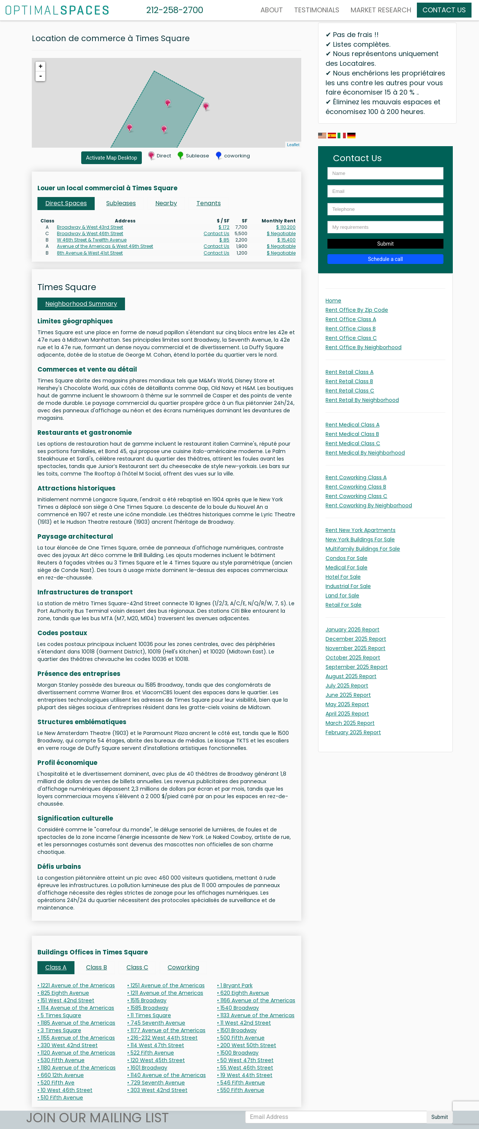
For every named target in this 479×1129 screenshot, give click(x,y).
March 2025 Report (350, 723)
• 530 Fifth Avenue (61, 1060)
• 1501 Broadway (237, 1030)
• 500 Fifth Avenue (241, 1038)
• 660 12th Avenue (60, 1075)
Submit (385, 244)
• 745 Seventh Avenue (156, 1023)
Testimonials (316, 10)
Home (333, 300)
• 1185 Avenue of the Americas (76, 1023)
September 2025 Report (357, 667)
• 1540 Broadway (238, 1008)
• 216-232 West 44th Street (162, 1038)
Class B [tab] (96, 967)
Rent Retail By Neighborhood (362, 400)
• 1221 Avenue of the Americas (76, 985)
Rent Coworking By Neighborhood (369, 505)
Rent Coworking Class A (356, 477)
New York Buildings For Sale (360, 539)
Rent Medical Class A (352, 424)
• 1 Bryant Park (235, 985)
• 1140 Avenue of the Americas (166, 1075)
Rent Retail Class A (349, 372)
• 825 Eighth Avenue (63, 993)
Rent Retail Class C (350, 390)
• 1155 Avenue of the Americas (76, 1038)
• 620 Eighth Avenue (243, 993)
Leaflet (293, 144)
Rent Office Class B (351, 328)
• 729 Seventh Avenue (156, 1082)
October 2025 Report (353, 657)
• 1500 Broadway (238, 1052)
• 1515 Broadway (147, 1000)
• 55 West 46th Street (245, 1067)
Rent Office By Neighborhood (364, 347)
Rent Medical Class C (353, 443)
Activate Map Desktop (111, 158)
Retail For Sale (343, 605)
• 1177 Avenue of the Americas (166, 1030)
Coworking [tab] (183, 967)
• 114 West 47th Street (155, 1045)
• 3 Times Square (59, 1030)
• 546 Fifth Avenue (241, 1082)
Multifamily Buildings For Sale (363, 549)
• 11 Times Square (149, 1015)
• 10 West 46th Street (64, 1090)
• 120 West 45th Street (156, 1060)
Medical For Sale (346, 567)
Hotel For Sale (343, 577)
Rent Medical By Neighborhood (365, 452)
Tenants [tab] (208, 203)
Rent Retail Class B (349, 381)
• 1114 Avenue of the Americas (75, 1008)
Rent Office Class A (351, 319)
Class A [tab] (56, 967)
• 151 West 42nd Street (65, 1000)
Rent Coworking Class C (356, 496)
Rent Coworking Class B (356, 486)
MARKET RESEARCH (381, 10)
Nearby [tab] (166, 203)
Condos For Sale (346, 558)
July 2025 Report (347, 685)
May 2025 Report (347, 704)
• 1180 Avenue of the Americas (76, 1067)
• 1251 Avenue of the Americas (166, 985)
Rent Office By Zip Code (357, 310)
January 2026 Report (352, 629)
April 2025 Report (347, 713)
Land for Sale (342, 595)
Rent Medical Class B (352, 434)
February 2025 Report (353, 732)
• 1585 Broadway (147, 1008)
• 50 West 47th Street (245, 1060)
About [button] (271, 10)
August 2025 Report (351, 676)
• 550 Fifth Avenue (240, 1090)
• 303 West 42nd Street (157, 1090)
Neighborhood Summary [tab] (81, 303)
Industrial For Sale (348, 586)
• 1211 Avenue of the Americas (165, 993)
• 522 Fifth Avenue (150, 1052)
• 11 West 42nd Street (244, 1023)
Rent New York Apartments (361, 530)
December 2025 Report (356, 639)
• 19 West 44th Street (244, 1075)
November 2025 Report (355, 648)
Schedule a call (385, 259)
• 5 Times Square (59, 1015)
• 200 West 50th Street (246, 1045)
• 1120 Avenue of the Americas (76, 1052)
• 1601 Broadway (147, 1067)
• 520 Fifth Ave (55, 1082)
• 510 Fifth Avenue (60, 1097)
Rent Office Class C (351, 338)
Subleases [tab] (121, 203)
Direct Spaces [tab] (66, 203)
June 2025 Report (348, 695)
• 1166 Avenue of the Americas (256, 1000)
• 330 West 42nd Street (67, 1045)
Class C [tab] (137, 967)
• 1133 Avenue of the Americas (256, 1015)
